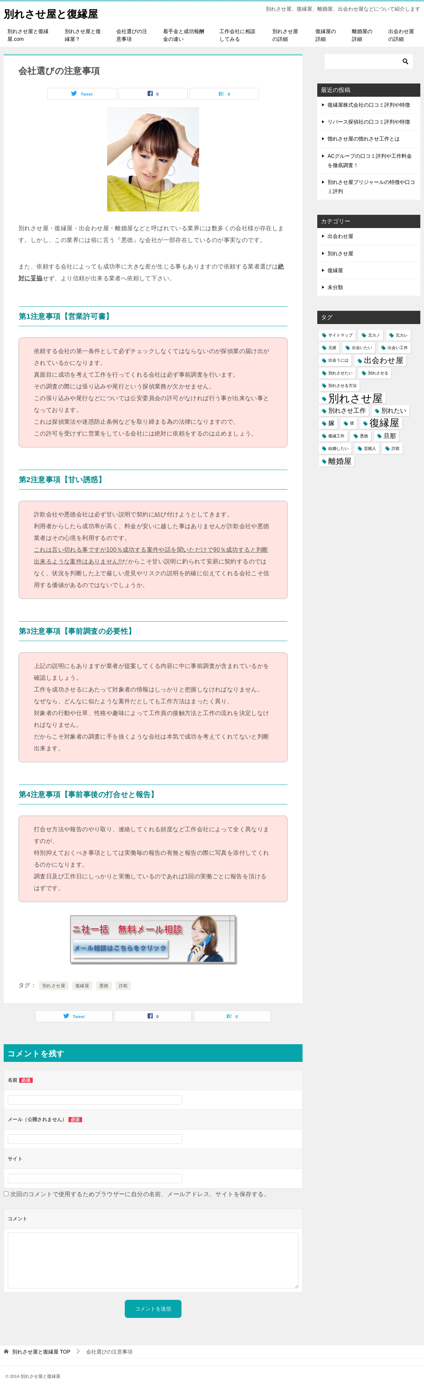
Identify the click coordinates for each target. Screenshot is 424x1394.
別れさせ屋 (53, 985)
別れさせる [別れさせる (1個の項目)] (378, 373)
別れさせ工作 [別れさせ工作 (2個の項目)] (347, 410)
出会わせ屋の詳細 (401, 35)
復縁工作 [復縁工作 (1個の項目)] (336, 436)
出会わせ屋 (340, 236)
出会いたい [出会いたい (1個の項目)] (362, 347)
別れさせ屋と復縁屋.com (28, 35)
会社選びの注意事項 (131, 35)
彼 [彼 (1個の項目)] (352, 423)
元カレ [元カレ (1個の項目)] (402, 335)
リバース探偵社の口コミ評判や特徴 (369, 122)
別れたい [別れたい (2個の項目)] (393, 410)
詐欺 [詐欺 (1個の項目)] (396, 448)
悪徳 (104, 985)
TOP (41, 1352)
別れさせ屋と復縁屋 (54, 12)
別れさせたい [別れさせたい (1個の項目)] (340, 373)
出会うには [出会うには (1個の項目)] (338, 360)
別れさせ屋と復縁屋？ (83, 35)
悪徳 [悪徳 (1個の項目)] (364, 436)
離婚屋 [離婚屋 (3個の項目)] (339, 461)
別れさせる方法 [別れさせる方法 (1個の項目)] (342, 385)
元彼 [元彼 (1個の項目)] (332, 347)
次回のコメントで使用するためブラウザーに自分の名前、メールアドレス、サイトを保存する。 (140, 1194)
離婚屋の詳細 (362, 35)
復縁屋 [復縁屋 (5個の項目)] (384, 423)
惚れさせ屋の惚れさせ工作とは (364, 139)
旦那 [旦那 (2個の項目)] (390, 436)
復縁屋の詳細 (325, 35)
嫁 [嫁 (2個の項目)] (331, 423)
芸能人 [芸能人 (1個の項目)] (370, 448)
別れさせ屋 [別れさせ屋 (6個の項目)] (355, 398)
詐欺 (123, 985)
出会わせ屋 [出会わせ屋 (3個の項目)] (383, 360)
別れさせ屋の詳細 (285, 35)
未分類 (335, 287)
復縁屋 (82, 985)
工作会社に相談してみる (237, 35)
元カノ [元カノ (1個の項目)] (374, 335)
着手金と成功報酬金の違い (183, 35)
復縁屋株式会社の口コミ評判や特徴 (369, 105)
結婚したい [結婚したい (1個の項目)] (338, 448)
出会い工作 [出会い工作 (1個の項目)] (398, 347)
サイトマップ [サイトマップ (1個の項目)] (340, 335)
